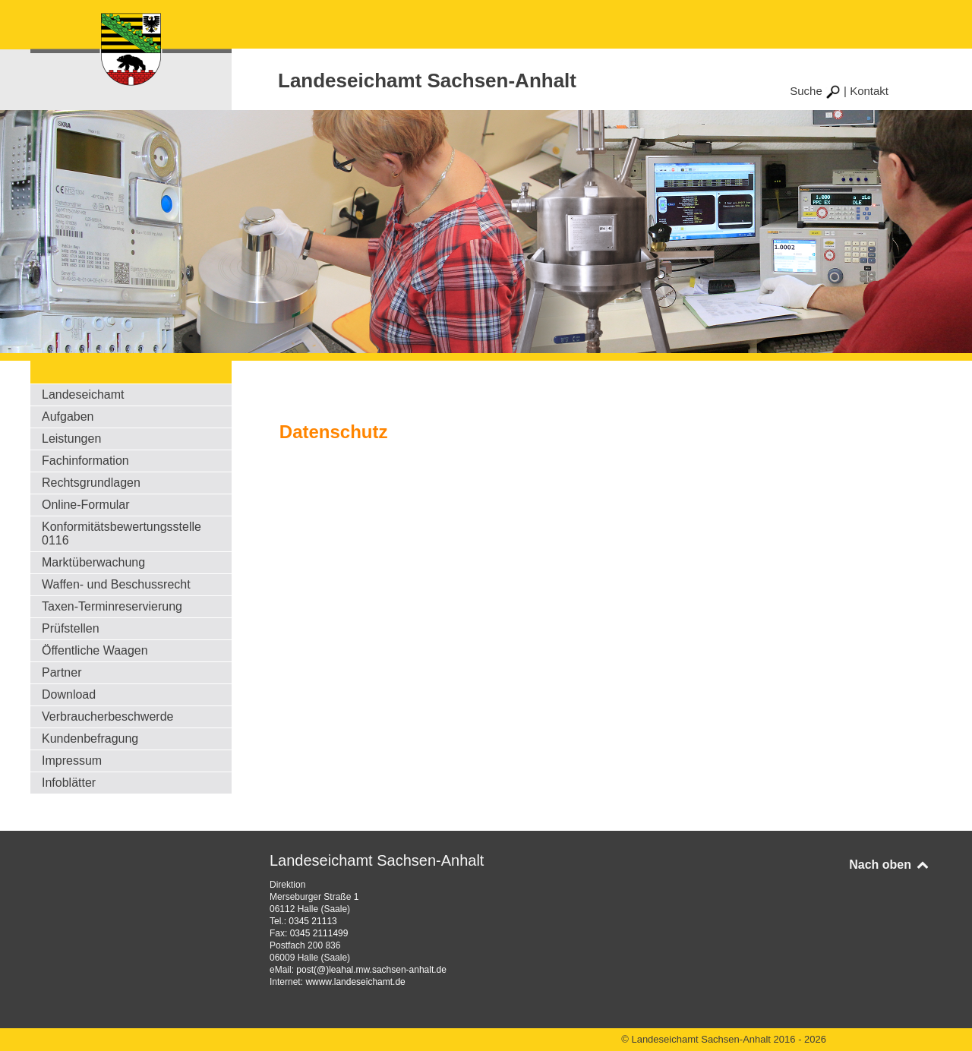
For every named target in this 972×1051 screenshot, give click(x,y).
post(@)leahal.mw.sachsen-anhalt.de (371, 969)
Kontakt (869, 90)
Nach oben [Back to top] (889, 864)
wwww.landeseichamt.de (355, 982)
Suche (815, 90)
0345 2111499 (319, 933)
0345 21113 (312, 921)
